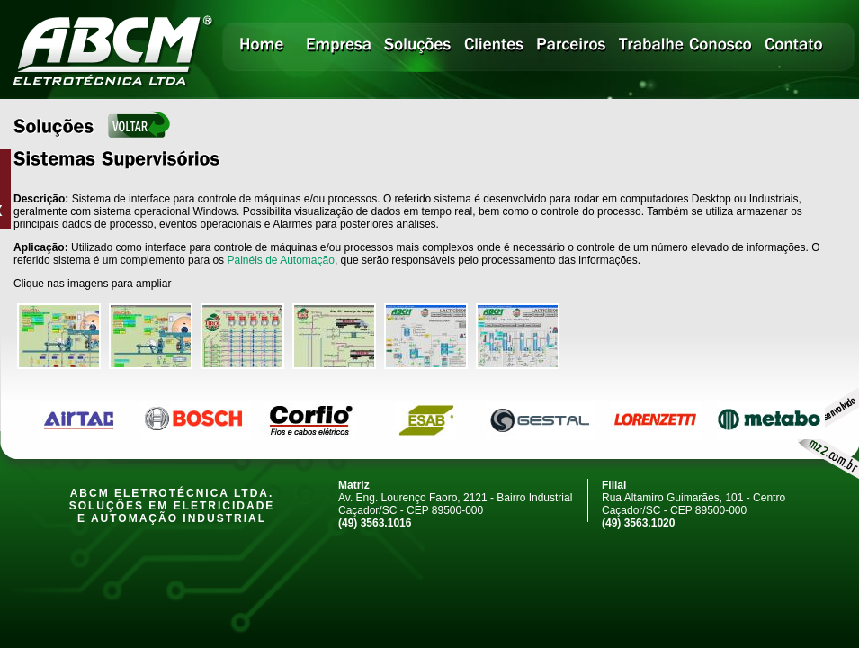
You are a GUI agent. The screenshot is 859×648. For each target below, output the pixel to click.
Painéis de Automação (280, 260)
